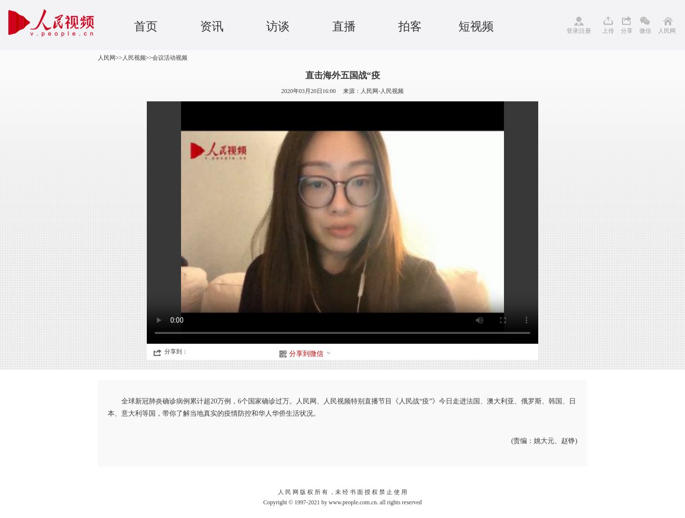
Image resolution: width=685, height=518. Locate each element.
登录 (572, 30)
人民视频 (134, 57)
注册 (585, 30)
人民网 (667, 30)
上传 (608, 30)
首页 (146, 26)
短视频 (476, 26)
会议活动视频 (169, 57)
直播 (344, 26)
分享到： (176, 351)
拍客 (410, 26)
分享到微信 (310, 353)
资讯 (212, 26)
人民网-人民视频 (382, 91)
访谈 (278, 26)
